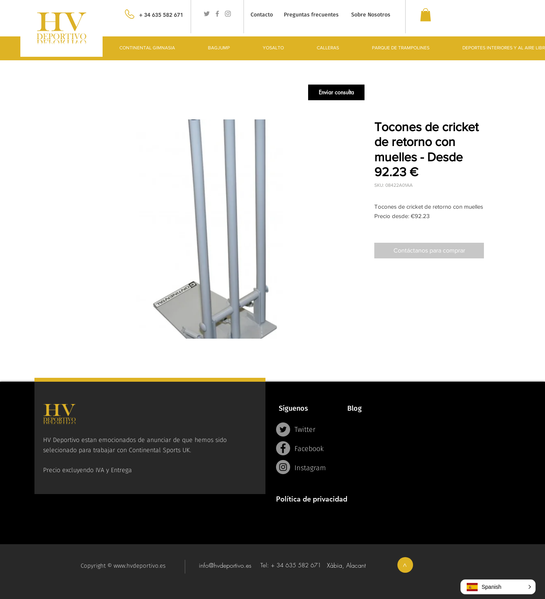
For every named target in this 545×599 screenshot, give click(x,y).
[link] (425, 14)
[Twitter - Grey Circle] (283, 429)
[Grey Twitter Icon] (207, 14)
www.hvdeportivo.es (140, 565)
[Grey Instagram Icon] (228, 14)
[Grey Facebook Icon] (217, 14)
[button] (336, 92)
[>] (405, 565)
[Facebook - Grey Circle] (283, 448)
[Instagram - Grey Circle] (283, 467)
